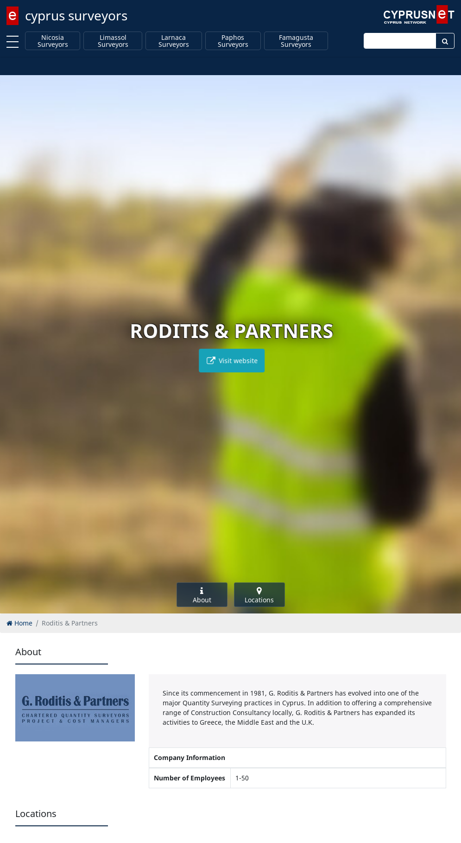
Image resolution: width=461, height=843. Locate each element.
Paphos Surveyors (233, 41)
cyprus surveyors (76, 15)
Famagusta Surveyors (296, 41)
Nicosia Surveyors (53, 41)
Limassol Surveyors (113, 41)
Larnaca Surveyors (173, 41)
